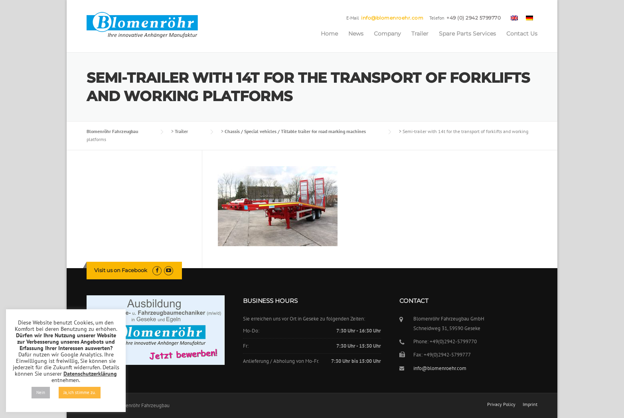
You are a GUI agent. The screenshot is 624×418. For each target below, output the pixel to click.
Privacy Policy (501, 404)
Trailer (420, 33)
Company (387, 33)
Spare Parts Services (467, 33)
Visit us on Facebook (120, 270)
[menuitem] (514, 17)
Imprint (530, 404)
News (355, 33)
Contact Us (521, 33)
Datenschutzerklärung (90, 373)
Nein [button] (40, 392)
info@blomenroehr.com (392, 18)
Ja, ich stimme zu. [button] (79, 392)
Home (329, 33)
